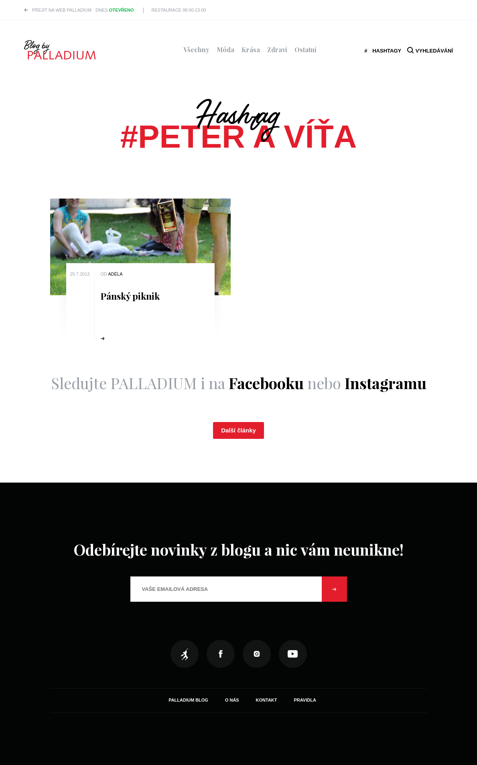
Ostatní (305, 49)
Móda (225, 49)
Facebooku (266, 383)
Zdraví (277, 49)
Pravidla (305, 700)
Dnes (114, 10)
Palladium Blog (188, 700)
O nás (232, 700)
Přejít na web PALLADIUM (61, 10)
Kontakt (266, 700)
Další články (238, 430)
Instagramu (385, 383)
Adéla (115, 274)
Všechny (196, 49)
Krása (251, 49)
